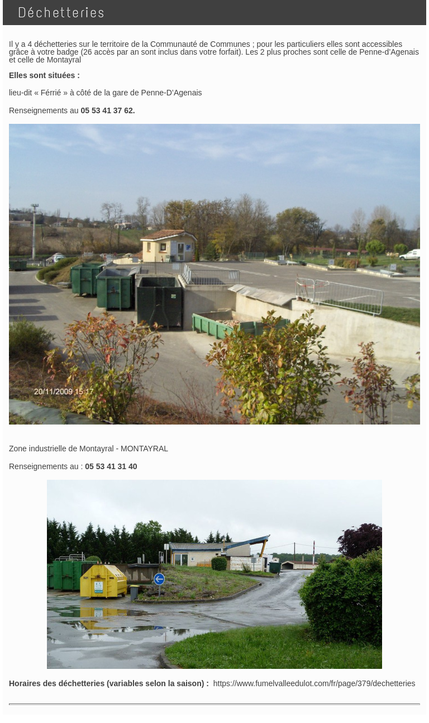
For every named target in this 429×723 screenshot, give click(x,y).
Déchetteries (57, 12)
